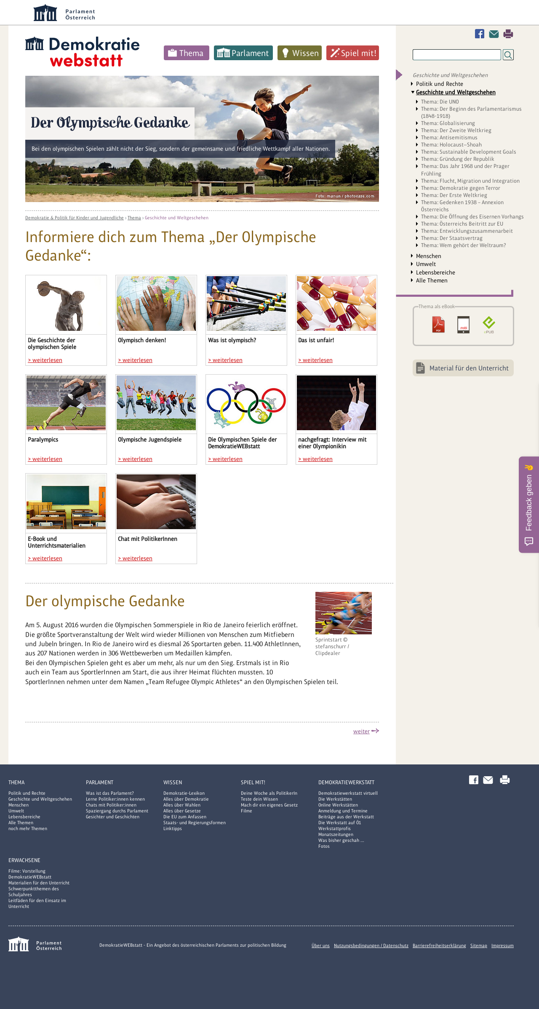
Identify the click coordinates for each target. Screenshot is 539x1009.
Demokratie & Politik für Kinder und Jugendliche (74, 217)
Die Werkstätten (335, 798)
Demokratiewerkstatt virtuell (348, 793)
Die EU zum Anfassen (184, 816)
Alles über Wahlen (181, 804)
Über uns (321, 945)
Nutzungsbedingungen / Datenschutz (371, 945)
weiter (361, 731)
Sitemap (478, 945)
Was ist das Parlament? (110, 793)
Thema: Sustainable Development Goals (468, 152)
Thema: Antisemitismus (449, 137)
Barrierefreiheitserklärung (439, 945)
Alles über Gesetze (182, 810)
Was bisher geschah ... (341, 840)
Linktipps (172, 828)
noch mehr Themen (27, 828)
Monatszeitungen (335, 834)
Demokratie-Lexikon (184, 793)
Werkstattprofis (334, 828)
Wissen (305, 53)
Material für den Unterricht (469, 368)
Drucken (508, 34)
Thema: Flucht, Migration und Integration (470, 181)
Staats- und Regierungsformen (194, 822)
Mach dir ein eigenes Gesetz (269, 804)
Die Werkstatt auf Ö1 (339, 822)
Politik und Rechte (439, 83)
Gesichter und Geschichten (112, 816)
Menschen (428, 256)
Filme (246, 810)
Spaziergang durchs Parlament (117, 810)
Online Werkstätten (338, 804)
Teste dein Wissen (259, 798)
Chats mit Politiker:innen (111, 804)
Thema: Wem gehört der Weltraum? (463, 245)
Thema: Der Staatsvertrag (452, 238)
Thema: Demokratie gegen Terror (460, 188)
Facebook (481, 34)
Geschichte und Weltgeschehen (176, 217)
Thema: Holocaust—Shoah (451, 144)
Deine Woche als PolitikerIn (269, 793)
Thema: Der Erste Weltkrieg (454, 195)
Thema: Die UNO (440, 102)
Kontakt (495, 34)
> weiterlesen (45, 360)
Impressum (502, 945)
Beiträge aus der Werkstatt (346, 816)
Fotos (324, 846)
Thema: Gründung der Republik (457, 159)
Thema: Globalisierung (448, 123)
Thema (191, 53)
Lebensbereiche (435, 272)
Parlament (250, 53)
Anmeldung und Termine (343, 810)
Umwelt (426, 264)
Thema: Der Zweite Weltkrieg (456, 130)
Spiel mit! (358, 53)
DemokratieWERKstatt (346, 782)
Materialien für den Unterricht (38, 882)
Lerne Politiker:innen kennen (115, 798)
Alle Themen (432, 280)
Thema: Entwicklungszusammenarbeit (467, 231)
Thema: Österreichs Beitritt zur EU (462, 224)
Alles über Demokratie (186, 798)
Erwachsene (24, 860)
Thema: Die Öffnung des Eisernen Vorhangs (472, 216)
